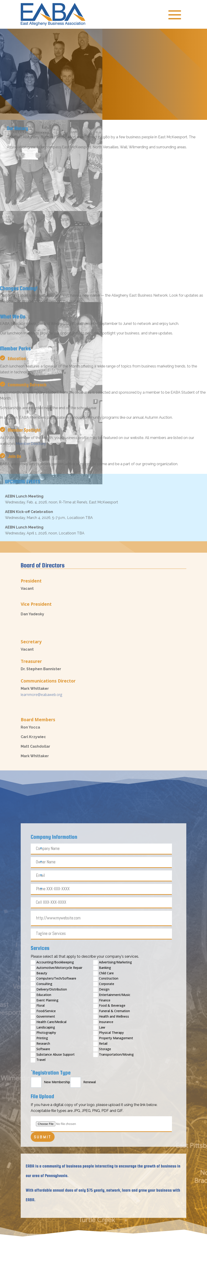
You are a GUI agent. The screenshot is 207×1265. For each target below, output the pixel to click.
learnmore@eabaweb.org (41, 694)
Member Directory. (31, 443)
